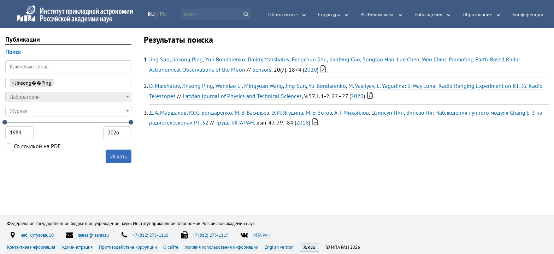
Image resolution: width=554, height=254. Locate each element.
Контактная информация (31, 247)
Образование (477, 14)
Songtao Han (378, 59)
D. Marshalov (164, 85)
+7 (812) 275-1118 (150, 235)
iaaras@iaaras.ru (93, 235)
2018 (302, 122)
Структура (329, 14)
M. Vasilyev (361, 85)
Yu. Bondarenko (327, 85)
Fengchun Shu (309, 59)
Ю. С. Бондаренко (210, 112)
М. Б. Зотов (319, 112)
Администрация (77, 247)
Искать (118, 156)
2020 (310, 69)
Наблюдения (428, 14)
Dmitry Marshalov (268, 59)
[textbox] (68, 97)
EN (163, 14)
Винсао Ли (419, 112)
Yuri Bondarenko (225, 59)
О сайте (171, 247)
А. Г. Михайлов (351, 112)
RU (151, 14)
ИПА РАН (262, 235)
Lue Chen (408, 59)
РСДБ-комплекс (377, 14)
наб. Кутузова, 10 (37, 235)
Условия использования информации (222, 247)
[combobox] (68, 82)
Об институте (283, 14)
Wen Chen (434, 59)
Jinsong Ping (187, 59)
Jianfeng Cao (344, 59)
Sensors (261, 69)
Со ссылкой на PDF (33, 146)
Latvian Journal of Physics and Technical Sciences (242, 95)
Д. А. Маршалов (168, 112)
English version (280, 247)
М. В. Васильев (252, 112)
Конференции (527, 14)
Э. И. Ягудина (287, 112)
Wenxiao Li (229, 85)
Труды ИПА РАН (235, 122)
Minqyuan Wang (263, 85)
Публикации (22, 39)
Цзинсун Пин (387, 112)
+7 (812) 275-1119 (211, 235)
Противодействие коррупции (128, 247)
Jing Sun (159, 59)
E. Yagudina (391, 85)
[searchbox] (57, 82)
